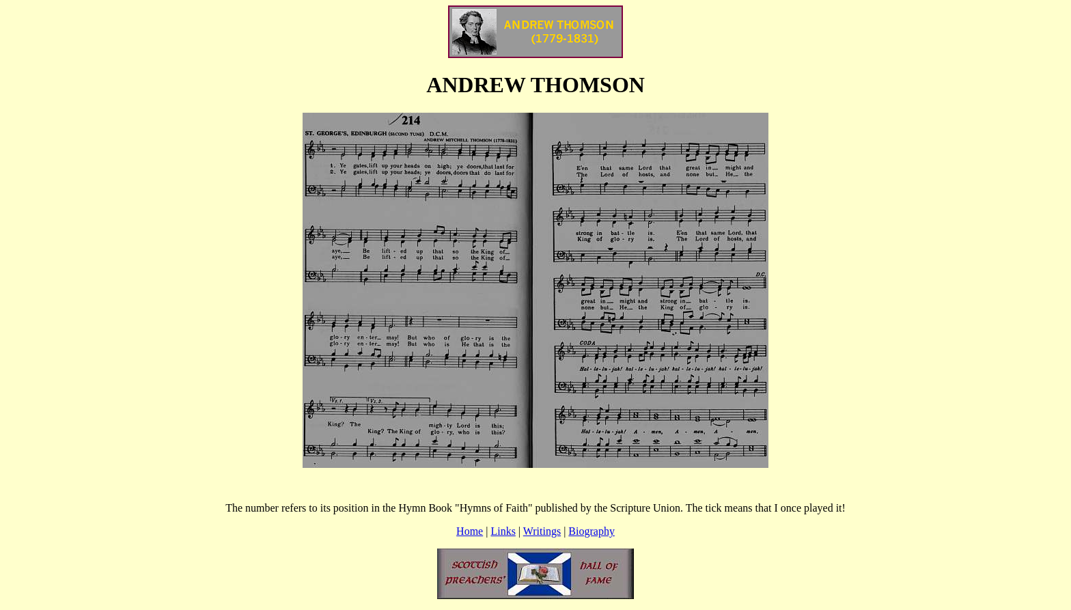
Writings (542, 531)
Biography (591, 531)
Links (502, 531)
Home (469, 531)
